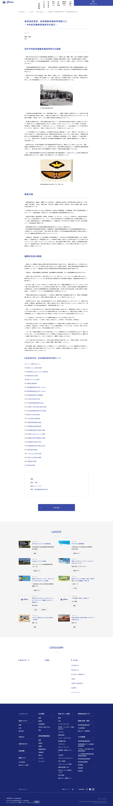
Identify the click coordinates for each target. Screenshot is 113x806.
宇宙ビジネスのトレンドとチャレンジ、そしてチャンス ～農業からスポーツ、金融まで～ (43, 600)
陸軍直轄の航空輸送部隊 (34, 426)
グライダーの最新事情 (79, 544)
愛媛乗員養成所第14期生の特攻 (36, 446)
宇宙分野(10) (75, 665)
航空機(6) (74, 688)
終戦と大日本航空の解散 (34, 457)
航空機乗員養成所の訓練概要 (35, 395)
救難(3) (73, 679)
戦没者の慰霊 (31, 465)
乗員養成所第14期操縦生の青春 (36, 438)
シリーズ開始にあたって (33, 364)
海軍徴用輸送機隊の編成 (34, 422)
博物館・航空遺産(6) (77, 683)
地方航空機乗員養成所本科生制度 (36, 410)
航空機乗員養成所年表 (41, 489)
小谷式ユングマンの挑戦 (39, 561)
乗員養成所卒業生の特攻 (34, 442)
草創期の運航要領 (32, 383)
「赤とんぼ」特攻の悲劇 (34, 453)
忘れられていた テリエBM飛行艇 (42, 544)
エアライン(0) (75, 692)
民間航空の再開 (31, 461)
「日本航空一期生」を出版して (81, 598)
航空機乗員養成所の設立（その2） (36, 391)
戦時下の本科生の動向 (33, 414)
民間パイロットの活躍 (33, 379)
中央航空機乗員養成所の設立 (35, 403)
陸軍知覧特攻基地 (32, 449)
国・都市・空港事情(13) (78, 674)
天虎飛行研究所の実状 (33, 399)
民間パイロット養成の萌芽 (34, 368)
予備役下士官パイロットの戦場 (36, 434)
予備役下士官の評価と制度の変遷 (36, 407)
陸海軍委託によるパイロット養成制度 (37, 371)
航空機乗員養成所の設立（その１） (37, 387)
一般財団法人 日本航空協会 (13, 798)
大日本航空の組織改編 (33, 418)
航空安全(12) (75, 670)
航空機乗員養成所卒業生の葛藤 (36, 430)
